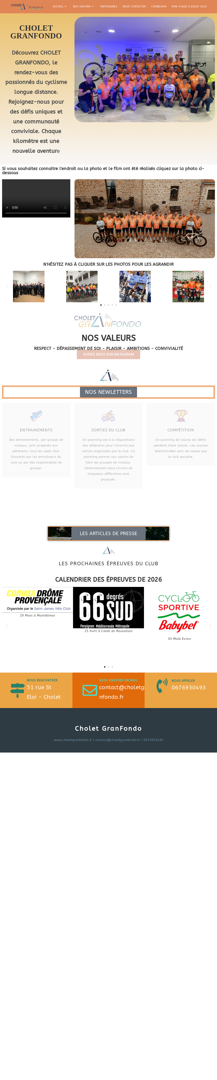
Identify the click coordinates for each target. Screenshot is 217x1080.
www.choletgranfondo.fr (73, 740)
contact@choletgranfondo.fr (117, 740)
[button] (6, 286)
